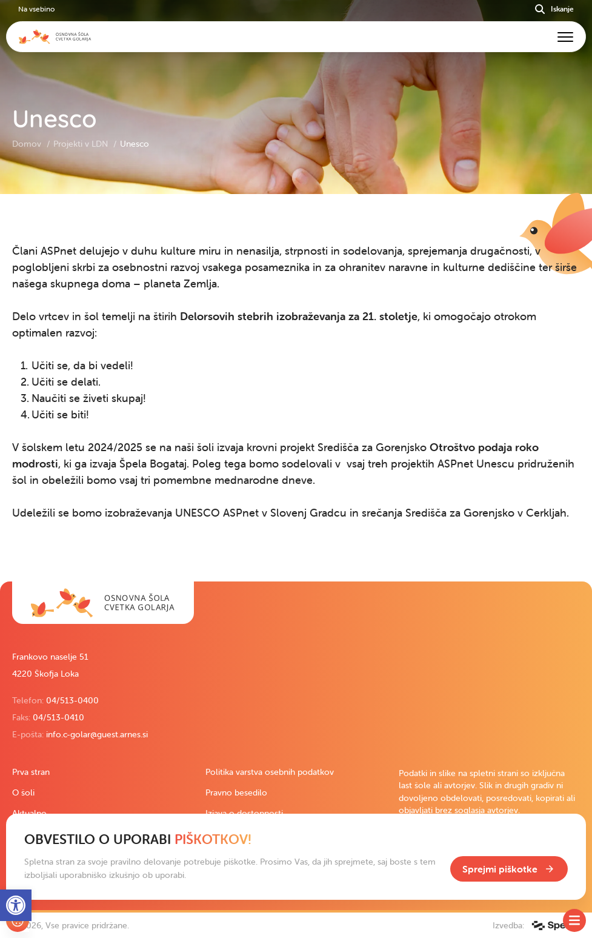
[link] (103, 602)
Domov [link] (28, 143)
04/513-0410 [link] (58, 717)
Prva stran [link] (31, 771)
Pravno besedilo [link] (236, 792)
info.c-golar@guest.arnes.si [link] (97, 734)
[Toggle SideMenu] (574, 920)
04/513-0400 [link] (72, 700)
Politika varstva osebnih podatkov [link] (269, 771)
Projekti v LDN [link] (81, 143)
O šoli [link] (23, 792)
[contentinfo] (296, 387)
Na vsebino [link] (36, 8)
